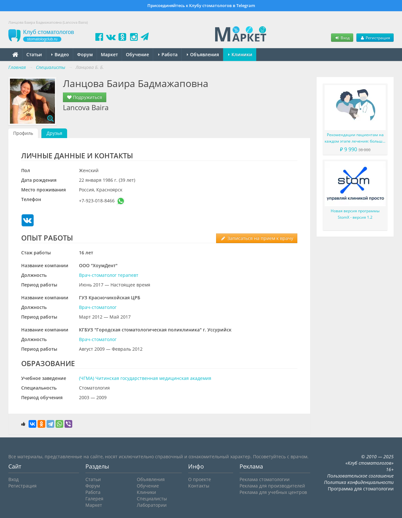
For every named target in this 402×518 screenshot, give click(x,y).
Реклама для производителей (272, 486)
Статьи (34, 54)
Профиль (23, 133)
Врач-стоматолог (98, 307)
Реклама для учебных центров (273, 492)
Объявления (203, 54)
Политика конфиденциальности (359, 482)
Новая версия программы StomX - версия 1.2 (355, 214)
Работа (168, 54)
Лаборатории (152, 505)
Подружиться (84, 97)
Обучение (137, 54)
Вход (342, 37)
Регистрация (375, 37)
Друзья (54, 133)
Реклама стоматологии (265, 479)
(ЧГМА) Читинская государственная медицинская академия (145, 378)
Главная (17, 67)
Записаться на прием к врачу (256, 238)
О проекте (199, 479)
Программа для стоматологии (361, 489)
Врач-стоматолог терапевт (108, 275)
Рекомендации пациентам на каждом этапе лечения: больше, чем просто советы (355, 138)
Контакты (198, 486)
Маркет (109, 54)
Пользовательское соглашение (360, 476)
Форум (85, 54)
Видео (60, 54)
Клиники (240, 54)
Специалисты (152, 499)
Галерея (94, 499)
